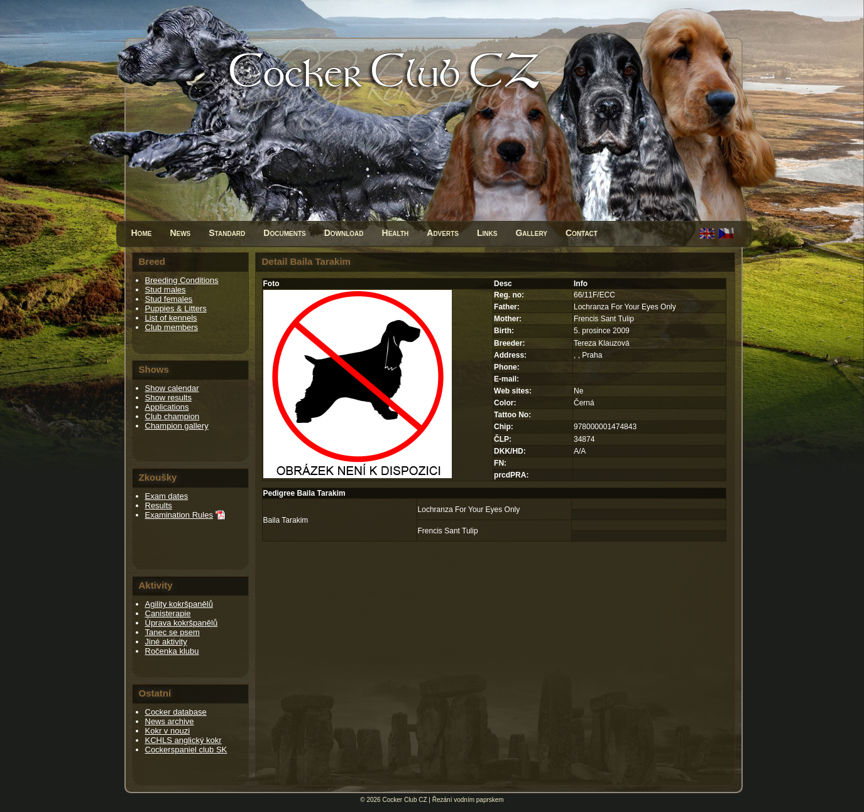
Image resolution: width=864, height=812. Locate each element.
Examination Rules (179, 515)
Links (487, 233)
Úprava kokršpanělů (181, 623)
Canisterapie (168, 613)
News (180, 233)
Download (344, 233)
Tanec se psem (172, 632)
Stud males (165, 289)
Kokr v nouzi (167, 730)
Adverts (443, 233)
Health (395, 233)
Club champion (172, 416)
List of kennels (171, 318)
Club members (172, 327)
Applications (167, 407)
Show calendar (172, 388)
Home (141, 233)
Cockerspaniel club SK (186, 749)
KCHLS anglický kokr (183, 740)
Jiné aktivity (166, 641)
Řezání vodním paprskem (468, 799)
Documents (284, 233)
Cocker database (176, 712)
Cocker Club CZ (404, 799)
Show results (168, 397)
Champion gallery (177, 425)
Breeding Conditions (182, 280)
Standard (227, 233)
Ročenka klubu (172, 651)
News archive (169, 721)
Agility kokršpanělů (179, 604)
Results (158, 505)
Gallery (531, 233)
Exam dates (167, 496)
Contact (582, 233)
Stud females (169, 299)
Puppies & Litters (176, 308)
